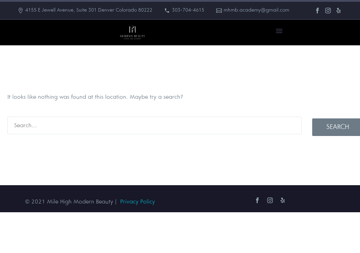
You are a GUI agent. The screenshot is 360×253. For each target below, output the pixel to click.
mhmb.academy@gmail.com (256, 10)
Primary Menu (279, 31)
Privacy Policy (137, 202)
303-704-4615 (188, 10)
